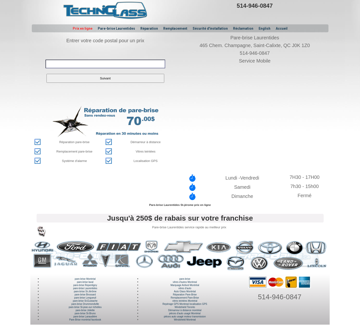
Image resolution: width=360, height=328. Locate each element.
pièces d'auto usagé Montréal (184, 313)
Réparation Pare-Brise (185, 294)
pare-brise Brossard (85, 294)
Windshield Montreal (185, 319)
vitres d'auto (184, 288)
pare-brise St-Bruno (85, 313)
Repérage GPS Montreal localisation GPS (185, 304)
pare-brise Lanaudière (85, 316)
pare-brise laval (85, 282)
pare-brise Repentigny (85, 285)
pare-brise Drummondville (85, 304)
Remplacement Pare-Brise (185, 297)
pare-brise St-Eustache (85, 301)
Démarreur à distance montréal (185, 310)
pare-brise (184, 279)
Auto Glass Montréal (185, 291)
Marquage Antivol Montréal (184, 285)
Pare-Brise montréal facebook (85, 319)
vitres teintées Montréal (184, 301)
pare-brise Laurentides (85, 288)
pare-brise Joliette (85, 310)
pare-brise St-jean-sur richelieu (85, 307)
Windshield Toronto (185, 307)
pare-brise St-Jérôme (85, 291)
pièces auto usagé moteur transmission (185, 316)
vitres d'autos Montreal (185, 282)
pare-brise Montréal (85, 279)
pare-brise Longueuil (85, 297)
